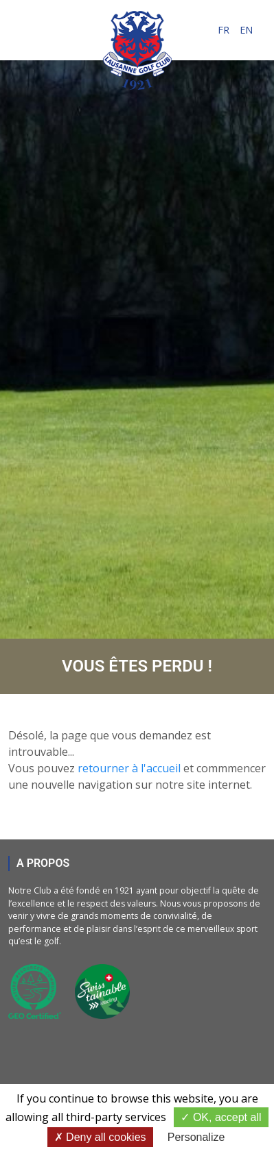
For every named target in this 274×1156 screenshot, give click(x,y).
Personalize (196, 1137)
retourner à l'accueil (129, 768)
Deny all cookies (100, 1137)
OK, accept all (221, 1117)
